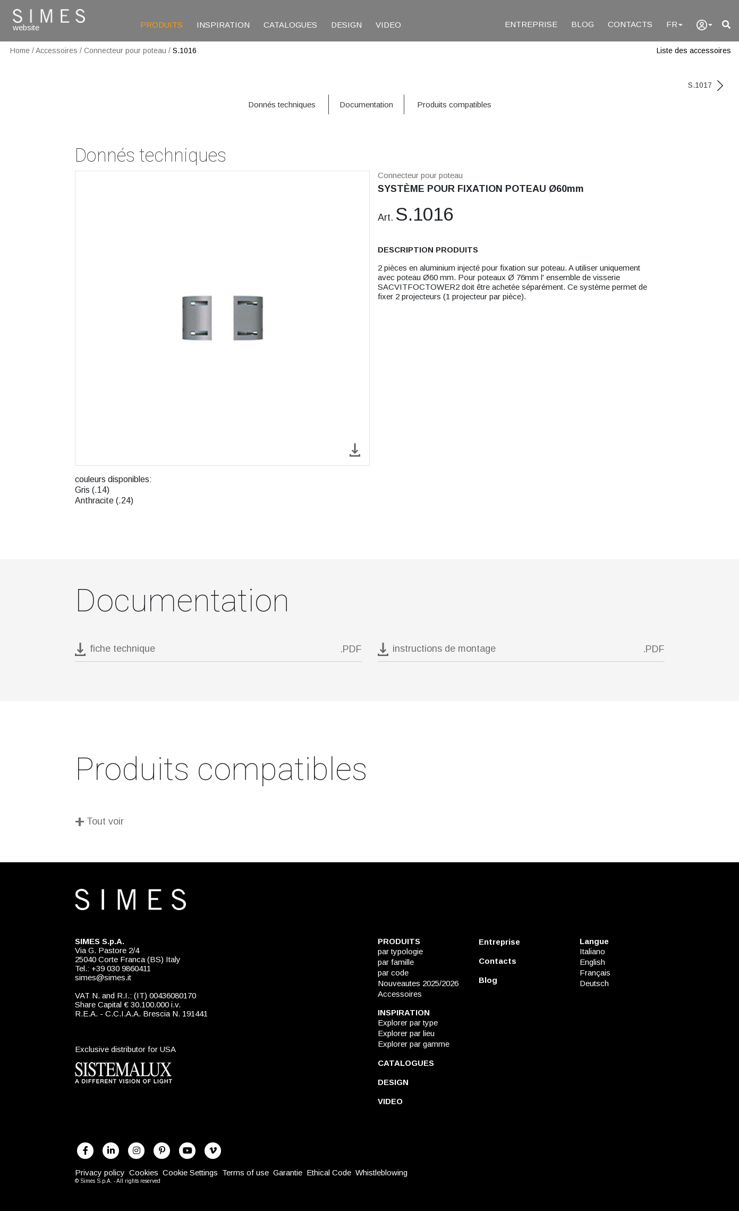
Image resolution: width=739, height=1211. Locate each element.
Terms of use (245, 1172)
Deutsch (594, 983)
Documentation (366, 104)
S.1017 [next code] (705, 85)
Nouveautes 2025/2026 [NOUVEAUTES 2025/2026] (418, 983)
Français (595, 972)
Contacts (497, 960)
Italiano (592, 951)
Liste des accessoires (694, 50)
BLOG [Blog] (582, 24)
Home (20, 50)
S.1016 (185, 50)
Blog (488, 980)
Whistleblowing (381, 1172)
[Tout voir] (370, 823)
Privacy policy (100, 1172)
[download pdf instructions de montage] (521, 652)
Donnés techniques (282, 104)
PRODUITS (161, 24)
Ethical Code (329, 1172)
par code (393, 972)
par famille (396, 961)
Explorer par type (408, 1022)
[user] (704, 25)
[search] (726, 24)
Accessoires (57, 50)
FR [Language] (674, 24)
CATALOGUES (290, 24)
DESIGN (346, 24)
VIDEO (388, 24)
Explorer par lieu (406, 1033)
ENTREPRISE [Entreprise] (531, 24)
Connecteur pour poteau (125, 50)
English (592, 961)
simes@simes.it (103, 977)
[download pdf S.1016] (218, 652)
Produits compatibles (454, 104)
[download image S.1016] (355, 448)
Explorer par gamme (413, 1043)
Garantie (287, 1172)
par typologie (400, 951)
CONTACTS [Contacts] (630, 24)
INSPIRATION (223, 24)
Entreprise (499, 941)
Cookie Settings (190, 1172)
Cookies (143, 1172)
